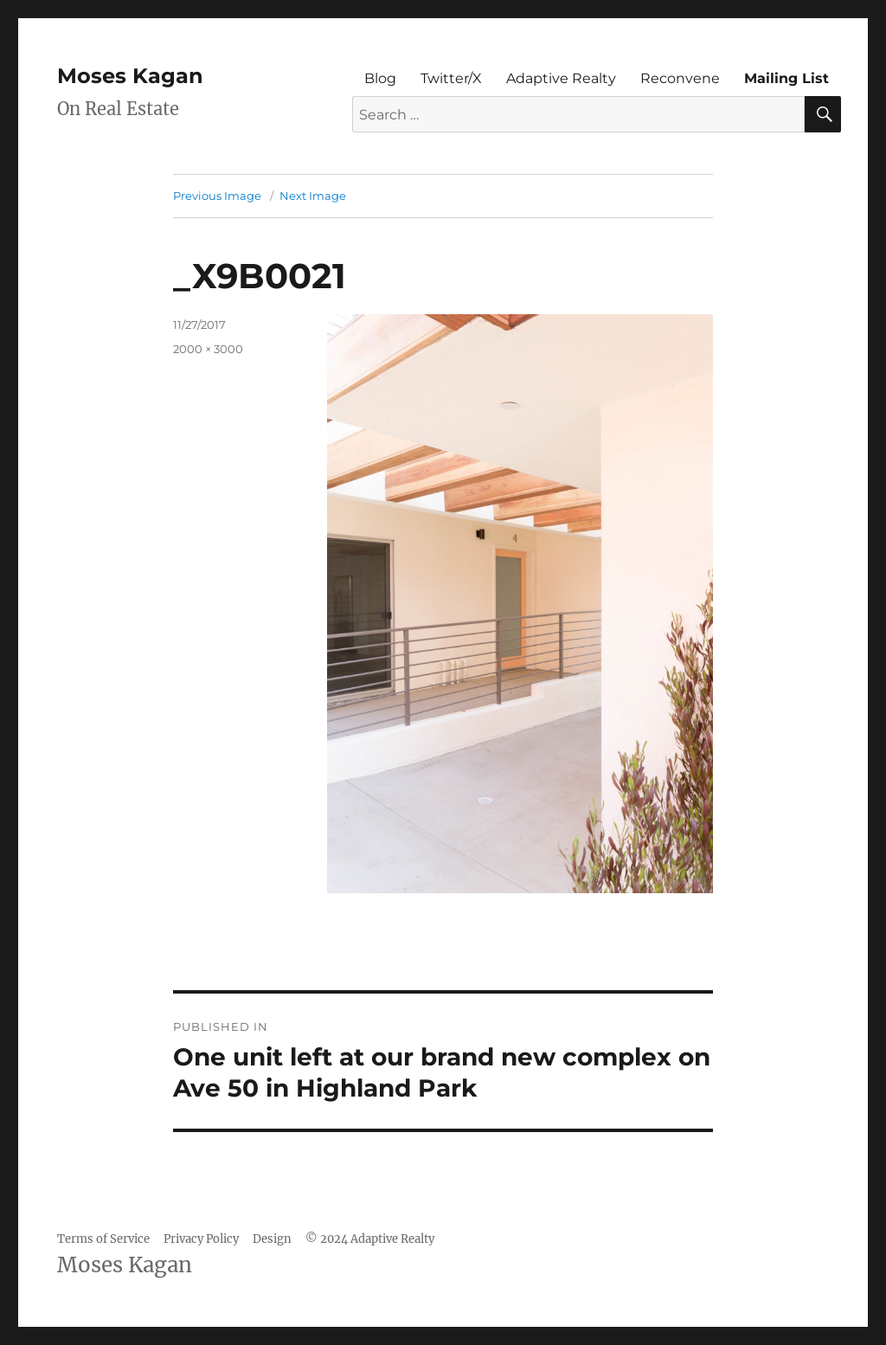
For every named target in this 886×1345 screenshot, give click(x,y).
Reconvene (680, 78)
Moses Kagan (130, 75)
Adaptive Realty (561, 78)
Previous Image (217, 196)
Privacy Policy (201, 1239)
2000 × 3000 (208, 349)
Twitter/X (451, 78)
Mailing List (786, 78)
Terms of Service (103, 1239)
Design (272, 1239)
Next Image (312, 196)
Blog (380, 78)
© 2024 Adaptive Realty (369, 1239)
